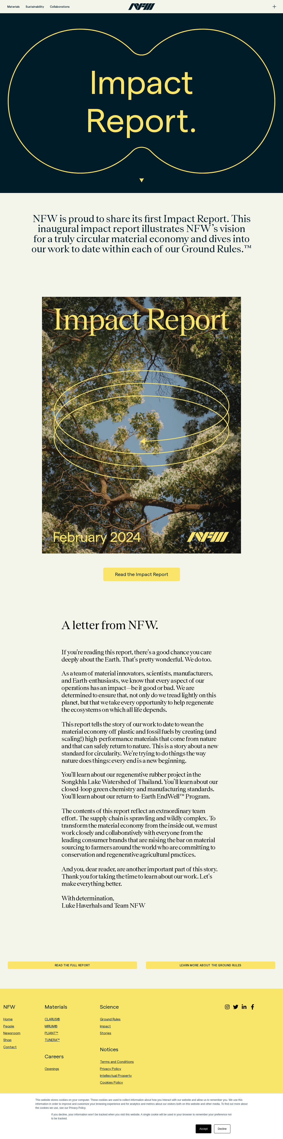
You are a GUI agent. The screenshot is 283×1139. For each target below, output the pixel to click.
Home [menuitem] (8, 1019)
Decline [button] (222, 1128)
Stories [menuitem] (105, 1033)
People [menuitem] (8, 1026)
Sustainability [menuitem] (35, 6)
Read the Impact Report (141, 574)
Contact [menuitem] (10, 1047)
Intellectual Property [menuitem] (116, 1075)
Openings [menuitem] (52, 1069)
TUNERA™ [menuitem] (52, 1040)
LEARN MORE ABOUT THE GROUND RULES (210, 965)
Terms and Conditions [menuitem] (117, 1062)
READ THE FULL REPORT (72, 965)
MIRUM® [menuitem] (51, 1026)
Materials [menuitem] (13, 6)
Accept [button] (203, 1128)
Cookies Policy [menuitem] (111, 1082)
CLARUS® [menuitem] (52, 1019)
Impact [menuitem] (105, 1026)
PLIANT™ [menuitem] (51, 1033)
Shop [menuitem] (7, 1040)
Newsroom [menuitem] (11, 1033)
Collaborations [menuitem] (60, 6)
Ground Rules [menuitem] (110, 1019)
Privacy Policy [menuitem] (110, 1069)
